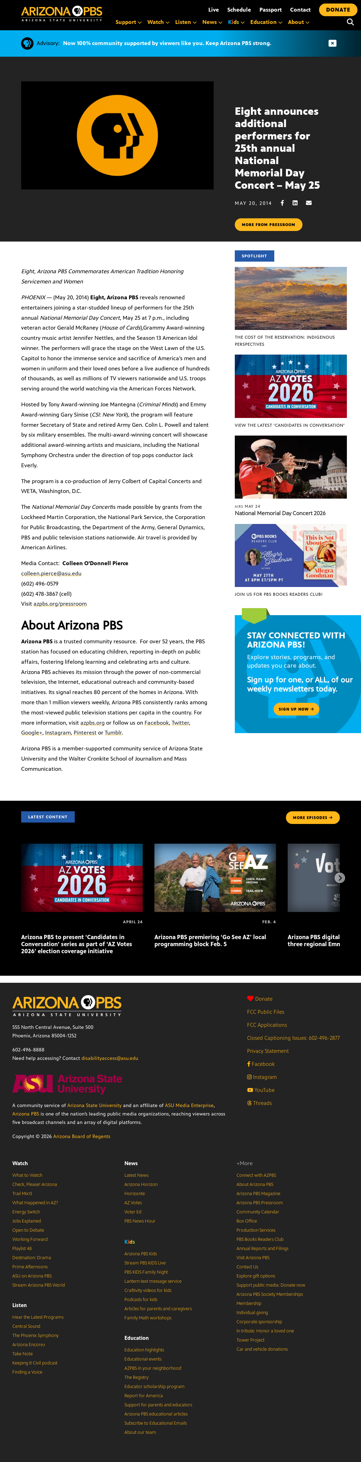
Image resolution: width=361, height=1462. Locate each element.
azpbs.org (92, 722)
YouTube (261, 1090)
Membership (249, 1303)
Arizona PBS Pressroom (260, 1203)
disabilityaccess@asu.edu (109, 1058)
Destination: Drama (31, 1258)
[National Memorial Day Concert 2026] (291, 439)
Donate (260, 998)
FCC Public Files (265, 1011)
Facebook (157, 722)
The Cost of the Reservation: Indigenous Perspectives (285, 341)
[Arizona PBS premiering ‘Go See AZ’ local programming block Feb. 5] (215, 847)
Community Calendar (258, 1212)
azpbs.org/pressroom (60, 603)
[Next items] (340, 878)
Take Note (22, 1354)
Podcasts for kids (140, 1299)
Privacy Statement (268, 1051)
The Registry (136, 1377)
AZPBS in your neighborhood (152, 1368)
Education (136, 1338)
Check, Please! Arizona (34, 1184)
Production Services (256, 1230)
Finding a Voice (27, 1372)
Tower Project (250, 1340)
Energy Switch (26, 1212)
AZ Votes (133, 1203)
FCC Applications (267, 1024)
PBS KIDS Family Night (146, 1272)
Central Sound (26, 1326)
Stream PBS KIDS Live (145, 1263)
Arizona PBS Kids (140, 1254)
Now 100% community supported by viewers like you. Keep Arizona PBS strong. (167, 43)
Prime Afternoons (30, 1267)
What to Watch (27, 1175)
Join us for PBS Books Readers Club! (279, 594)
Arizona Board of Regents (81, 1136)
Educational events (142, 1359)
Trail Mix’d (22, 1194)
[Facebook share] (286, 203)
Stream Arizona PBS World (38, 1285)
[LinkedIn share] (299, 203)
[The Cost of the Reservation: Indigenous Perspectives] (291, 270)
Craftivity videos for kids (147, 1290)
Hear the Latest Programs (37, 1317)
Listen (19, 1305)
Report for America (143, 1396)
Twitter (180, 722)
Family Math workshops (147, 1318)
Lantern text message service (153, 1281)
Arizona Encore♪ (28, 1345)
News (131, 1163)
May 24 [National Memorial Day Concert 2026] (248, 506)
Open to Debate (28, 1230)
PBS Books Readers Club (260, 1239)
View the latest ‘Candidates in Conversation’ (290, 425)
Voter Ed (132, 1212)
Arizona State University (94, 1105)
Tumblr (113, 732)
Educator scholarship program (154, 1386)
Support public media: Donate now (271, 1285)
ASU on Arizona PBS (31, 1276)
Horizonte (134, 1194)
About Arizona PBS (255, 1184)
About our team (140, 1432)
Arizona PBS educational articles (156, 1414)
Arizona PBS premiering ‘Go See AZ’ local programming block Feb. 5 (210, 940)
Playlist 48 (22, 1248)
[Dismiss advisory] (332, 43)
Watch (20, 1163)
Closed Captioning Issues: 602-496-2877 (293, 1038)
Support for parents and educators (158, 1405)
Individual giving (252, 1313)
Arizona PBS (25, 1114)
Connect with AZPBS (256, 1175)
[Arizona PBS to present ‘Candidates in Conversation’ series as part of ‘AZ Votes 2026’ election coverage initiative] (82, 847)
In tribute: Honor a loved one (265, 1331)
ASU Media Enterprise (189, 1105)
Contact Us (247, 1267)
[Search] (350, 22)
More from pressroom (268, 224)
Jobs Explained (26, 1221)
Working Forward (30, 1239)
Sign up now (296, 709)
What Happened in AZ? (35, 1203)
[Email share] (312, 203)
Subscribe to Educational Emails (155, 1423)
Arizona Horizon (141, 1184)
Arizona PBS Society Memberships (270, 1294)
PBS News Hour (139, 1221)
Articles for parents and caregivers (158, 1309)
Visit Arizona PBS (253, 1258)
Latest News (136, 1175)
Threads (259, 1103)
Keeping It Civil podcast (34, 1363)
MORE (313, 817)
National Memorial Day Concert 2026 (280, 513)
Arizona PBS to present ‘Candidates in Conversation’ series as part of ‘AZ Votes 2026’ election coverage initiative (76, 944)
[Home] (61, 13)
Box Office (247, 1221)
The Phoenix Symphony (35, 1335)
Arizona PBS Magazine (258, 1194)
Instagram (58, 732)
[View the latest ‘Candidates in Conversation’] (291, 358)
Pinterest (85, 732)
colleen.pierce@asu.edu (51, 573)
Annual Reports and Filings (262, 1248)
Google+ (31, 732)
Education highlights (144, 1350)
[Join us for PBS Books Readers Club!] (291, 527)
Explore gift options (256, 1276)
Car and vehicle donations (262, 1349)
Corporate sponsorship (259, 1322)
